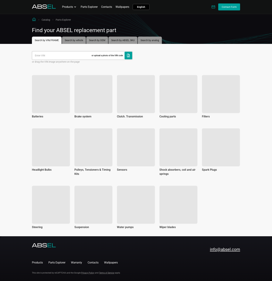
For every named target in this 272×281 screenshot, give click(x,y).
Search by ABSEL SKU (123, 40)
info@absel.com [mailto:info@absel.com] (225, 249)
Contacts (106, 6)
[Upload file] (128, 55)
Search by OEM (97, 40)
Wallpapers (122, 6)
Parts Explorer (89, 6)
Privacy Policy (87, 273)
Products (69, 7)
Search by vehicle (74, 40)
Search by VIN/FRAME (47, 40)
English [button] (141, 7)
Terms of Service (106, 273)
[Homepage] (44, 7)
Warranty (76, 262)
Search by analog (150, 40)
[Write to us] (213, 7)
